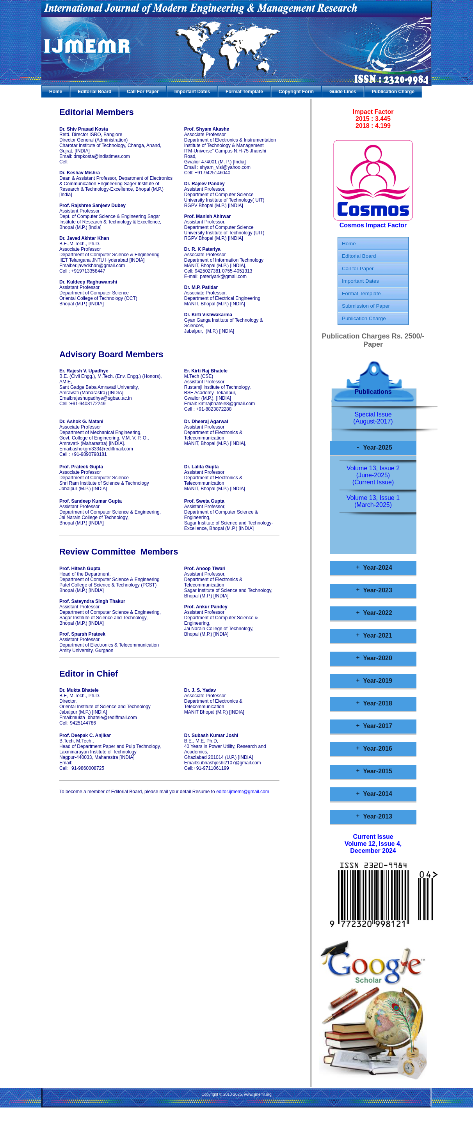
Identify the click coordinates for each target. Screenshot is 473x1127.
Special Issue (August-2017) (373, 418)
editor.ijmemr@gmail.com (242, 791)
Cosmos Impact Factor (373, 222)
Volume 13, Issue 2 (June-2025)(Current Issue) (373, 475)
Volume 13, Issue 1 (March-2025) (373, 501)
